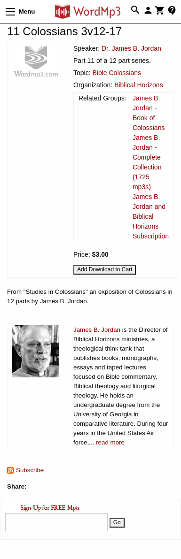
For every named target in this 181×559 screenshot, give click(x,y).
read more (110, 442)
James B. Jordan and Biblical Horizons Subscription (151, 216)
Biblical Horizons (138, 85)
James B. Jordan (96, 329)
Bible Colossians (116, 73)
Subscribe (30, 470)
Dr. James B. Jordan (131, 48)
